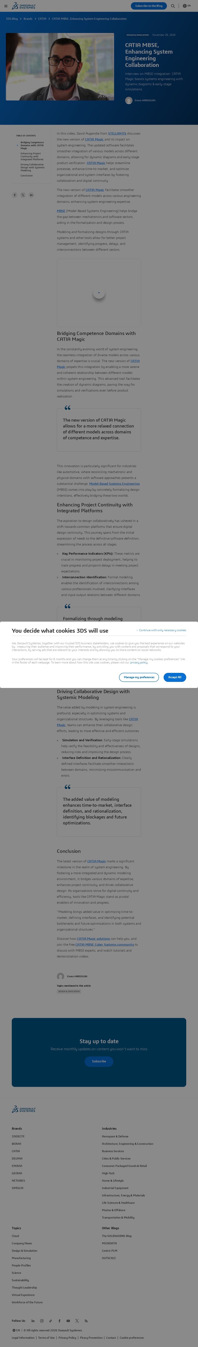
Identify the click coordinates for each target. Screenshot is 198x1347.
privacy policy (139, 662)
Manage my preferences (137, 677)
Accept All (174, 677)
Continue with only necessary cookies (162, 630)
